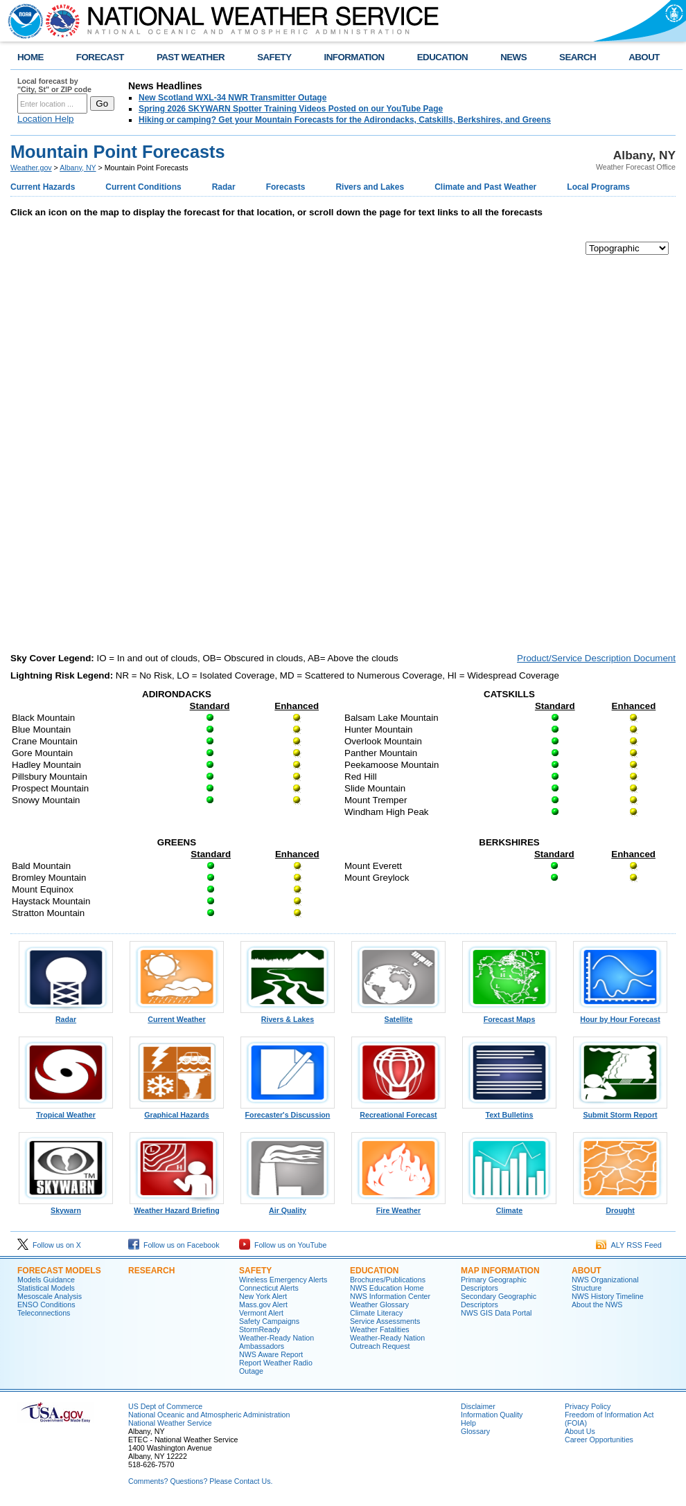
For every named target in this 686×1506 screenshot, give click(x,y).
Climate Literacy (376, 1313)
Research (151, 1270)
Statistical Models (46, 1288)
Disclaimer (478, 1406)
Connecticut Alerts (269, 1288)
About (586, 1270)
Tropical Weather (66, 1111)
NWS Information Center (390, 1296)
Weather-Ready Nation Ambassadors (276, 1342)
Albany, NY (78, 167)
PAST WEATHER (191, 57)
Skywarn (66, 1206)
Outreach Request (380, 1346)
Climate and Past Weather (485, 187)
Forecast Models (59, 1270)
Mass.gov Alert (263, 1304)
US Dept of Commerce (165, 1406)
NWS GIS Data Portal (496, 1313)
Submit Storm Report (620, 1111)
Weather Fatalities (380, 1329)
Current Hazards (42, 187)
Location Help (45, 119)
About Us (580, 1431)
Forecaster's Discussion (287, 1111)
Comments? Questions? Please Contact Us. (200, 1481)
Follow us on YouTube (282, 1245)
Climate (509, 1206)
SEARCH (577, 57)
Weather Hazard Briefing (177, 1206)
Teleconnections (43, 1313)
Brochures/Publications (387, 1279)
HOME (30, 57)
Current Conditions (143, 187)
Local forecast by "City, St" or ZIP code (54, 85)
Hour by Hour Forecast (620, 1015)
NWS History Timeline (608, 1296)
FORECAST (100, 57)
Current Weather (177, 1015)
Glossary (475, 1431)
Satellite (398, 1015)
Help (468, 1423)
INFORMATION (354, 57)
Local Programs (598, 187)
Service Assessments (385, 1321)
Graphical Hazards (177, 1111)
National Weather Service (170, 1423)
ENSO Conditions (46, 1304)
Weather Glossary (379, 1304)
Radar (224, 187)
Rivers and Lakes (369, 187)
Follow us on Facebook (174, 1245)
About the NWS (597, 1304)
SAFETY (274, 57)
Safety (255, 1270)
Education (374, 1270)
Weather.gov (31, 167)
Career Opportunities (599, 1439)
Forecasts (286, 187)
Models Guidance (46, 1279)
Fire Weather (398, 1206)
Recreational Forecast (398, 1111)
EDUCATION (442, 57)
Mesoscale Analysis (49, 1296)
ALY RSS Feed (629, 1245)
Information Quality (491, 1414)
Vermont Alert (261, 1313)
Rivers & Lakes (287, 1015)
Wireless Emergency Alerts (283, 1279)
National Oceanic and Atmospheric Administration (209, 1414)
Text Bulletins (509, 1111)
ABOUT (644, 57)
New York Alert (263, 1296)
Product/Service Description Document (596, 658)
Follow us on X (49, 1245)
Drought (620, 1206)
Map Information (500, 1270)
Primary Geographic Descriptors (494, 1283)
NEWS (513, 57)
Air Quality (287, 1206)
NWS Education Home (387, 1288)
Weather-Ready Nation (387, 1338)
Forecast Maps (509, 1015)
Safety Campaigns (269, 1321)
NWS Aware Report (271, 1354)
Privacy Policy (587, 1406)
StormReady (259, 1329)
